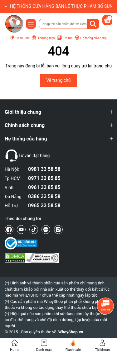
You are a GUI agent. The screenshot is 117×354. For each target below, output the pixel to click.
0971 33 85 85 (44, 178)
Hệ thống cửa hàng (90, 38)
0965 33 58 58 (44, 206)
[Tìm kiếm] (93, 24)
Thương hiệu (43, 38)
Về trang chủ (58, 80)
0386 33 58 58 (44, 196)
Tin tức (65, 38)
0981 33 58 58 (44, 169)
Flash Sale (19, 38)
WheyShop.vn (70, 332)
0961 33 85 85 (44, 187)
